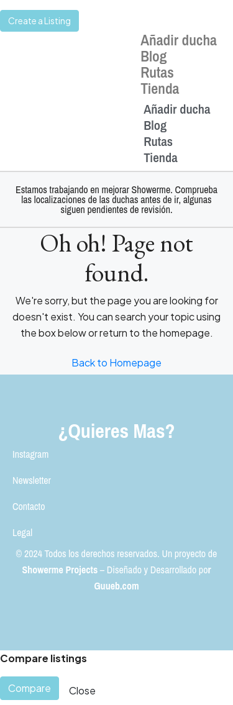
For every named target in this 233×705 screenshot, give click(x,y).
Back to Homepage (116, 362)
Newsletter (31, 480)
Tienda (159, 88)
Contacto (28, 506)
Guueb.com (116, 586)
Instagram (30, 454)
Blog (153, 56)
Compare (29, 687)
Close (82, 690)
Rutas (157, 72)
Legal (22, 532)
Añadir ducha (178, 40)
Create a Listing (39, 20)
